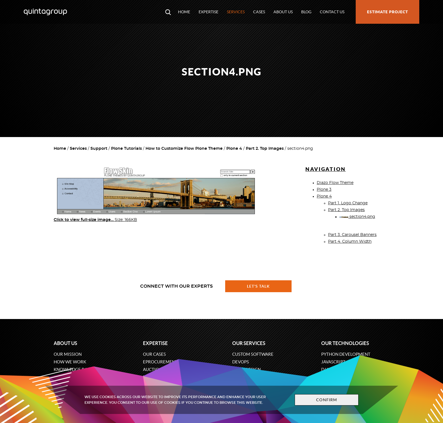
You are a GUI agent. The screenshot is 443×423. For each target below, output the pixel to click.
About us (283, 12)
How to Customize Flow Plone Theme (184, 149)
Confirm (326, 400)
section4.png (357, 217)
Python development (345, 354)
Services (236, 12)
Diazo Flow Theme (335, 183)
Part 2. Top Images (265, 149)
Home (184, 12)
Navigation (325, 169)
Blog (306, 12)
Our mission (68, 354)
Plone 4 (234, 149)
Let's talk (258, 286)
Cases (259, 12)
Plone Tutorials (126, 149)
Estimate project (387, 12)
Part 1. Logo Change (348, 203)
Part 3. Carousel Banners (352, 235)
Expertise (208, 12)
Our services (248, 343)
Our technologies (345, 343)
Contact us (332, 12)
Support (98, 149)
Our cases (154, 354)
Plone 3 (324, 190)
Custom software (252, 354)
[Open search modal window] (168, 12)
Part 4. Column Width (350, 242)
